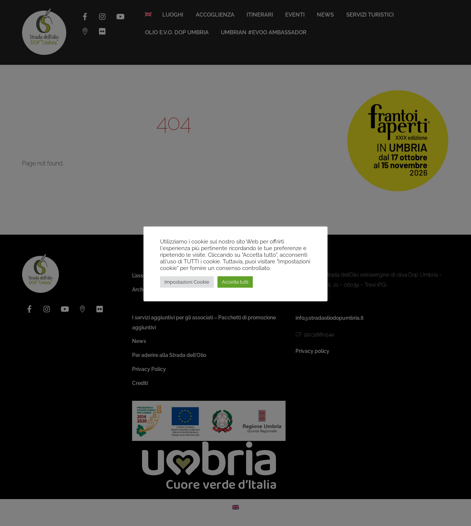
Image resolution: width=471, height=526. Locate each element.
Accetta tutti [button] (235, 282)
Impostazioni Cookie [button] (186, 282)
